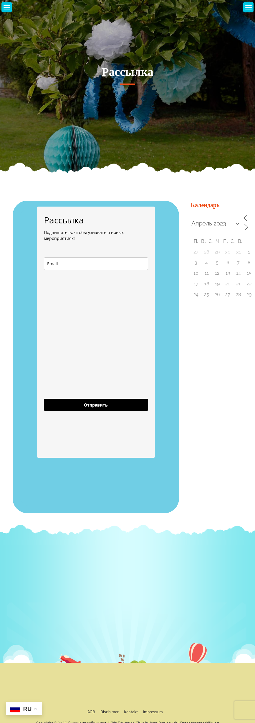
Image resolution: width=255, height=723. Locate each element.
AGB (91, 712)
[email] (96, 263)
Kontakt (131, 712)
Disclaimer (109, 712)
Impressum (153, 712)
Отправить (96, 405)
